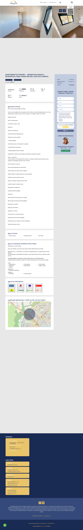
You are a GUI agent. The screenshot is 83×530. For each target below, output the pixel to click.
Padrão (22, 75)
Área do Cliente (43, 2)
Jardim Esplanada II (35, 75)
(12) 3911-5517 (12, 447)
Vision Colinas (32, 243)
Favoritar (9, 79)
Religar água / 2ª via (12, 493)
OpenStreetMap (48, 326)
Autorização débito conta (13, 481)
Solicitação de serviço (12, 464)
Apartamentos (11, 75)
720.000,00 (71, 79)
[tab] (60, 10)
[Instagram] (40, 503)
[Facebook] (43, 503)
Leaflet (42, 326)
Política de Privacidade (38, 515)
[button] (60, 2)
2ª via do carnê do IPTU (13, 469)
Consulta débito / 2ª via (13, 483)
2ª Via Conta (10, 476)
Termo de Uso (47, 515)
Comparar (17, 79)
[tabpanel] (41, 22)
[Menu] (71, 2)
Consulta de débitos (12, 491)
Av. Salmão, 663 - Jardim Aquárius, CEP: (17, 443)
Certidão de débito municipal (14, 471)
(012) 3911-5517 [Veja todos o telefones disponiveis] (52, 2)
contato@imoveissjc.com (15, 448)
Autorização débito (12, 490)
